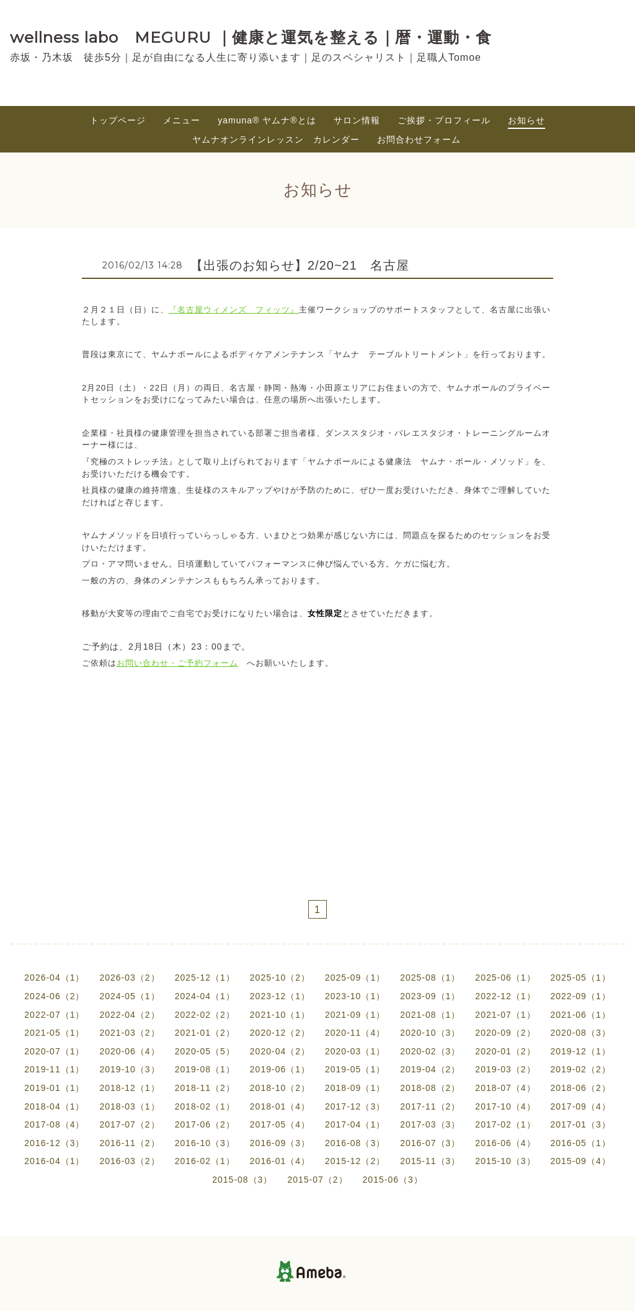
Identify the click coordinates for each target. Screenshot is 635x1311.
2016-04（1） (54, 1161)
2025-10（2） (280, 977)
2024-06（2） (54, 996)
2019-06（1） (280, 1069)
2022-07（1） (54, 1015)
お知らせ (526, 120)
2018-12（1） (129, 1088)
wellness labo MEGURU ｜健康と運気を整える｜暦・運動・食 (251, 37)
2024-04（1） (205, 996)
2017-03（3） (430, 1124)
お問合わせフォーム (419, 139)
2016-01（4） (280, 1161)
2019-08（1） (205, 1069)
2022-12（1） (505, 996)
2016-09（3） (280, 1143)
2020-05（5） (205, 1051)
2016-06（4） (505, 1143)
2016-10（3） (205, 1143)
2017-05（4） (280, 1124)
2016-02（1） (205, 1161)
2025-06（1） (505, 977)
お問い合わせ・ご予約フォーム (177, 663)
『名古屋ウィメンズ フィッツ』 (234, 309)
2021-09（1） (355, 1015)
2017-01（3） (581, 1124)
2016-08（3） (355, 1143)
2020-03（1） (355, 1051)
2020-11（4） (355, 1033)
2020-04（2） (280, 1051)
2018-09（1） (355, 1088)
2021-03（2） (129, 1033)
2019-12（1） (581, 1051)
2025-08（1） (430, 977)
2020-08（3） (581, 1033)
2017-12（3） (355, 1106)
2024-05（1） (129, 996)
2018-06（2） (581, 1088)
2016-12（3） (54, 1143)
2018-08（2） (430, 1088)
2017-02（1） (505, 1124)
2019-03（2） (505, 1069)
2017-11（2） (430, 1106)
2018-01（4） (280, 1106)
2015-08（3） (242, 1180)
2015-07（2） (317, 1180)
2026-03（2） (129, 977)
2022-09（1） (581, 996)
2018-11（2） (205, 1088)
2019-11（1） (54, 1069)
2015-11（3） (430, 1161)
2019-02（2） (581, 1069)
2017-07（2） (129, 1124)
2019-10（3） (129, 1069)
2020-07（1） (54, 1051)
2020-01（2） (505, 1051)
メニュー (181, 120)
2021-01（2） (205, 1033)
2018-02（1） (205, 1106)
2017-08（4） (54, 1124)
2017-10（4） (505, 1106)
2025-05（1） (581, 977)
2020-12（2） (280, 1033)
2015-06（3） (393, 1180)
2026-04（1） (54, 977)
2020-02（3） (430, 1051)
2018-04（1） (54, 1106)
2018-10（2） (280, 1088)
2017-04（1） (355, 1124)
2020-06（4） (129, 1051)
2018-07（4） (505, 1088)
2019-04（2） (430, 1069)
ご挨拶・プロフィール (444, 120)
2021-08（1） (430, 1015)
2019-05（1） (355, 1069)
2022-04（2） (129, 1015)
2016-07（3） (430, 1143)
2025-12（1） (205, 977)
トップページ (118, 120)
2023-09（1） (430, 996)
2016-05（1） (581, 1143)
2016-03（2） (129, 1161)
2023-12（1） (280, 996)
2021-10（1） (280, 1015)
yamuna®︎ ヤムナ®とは (267, 120)
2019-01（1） (54, 1088)
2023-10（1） (355, 996)
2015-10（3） (505, 1161)
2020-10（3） (430, 1033)
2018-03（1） (129, 1106)
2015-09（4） (581, 1161)
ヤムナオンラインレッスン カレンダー (276, 139)
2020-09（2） (505, 1033)
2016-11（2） (129, 1143)
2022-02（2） (205, 1015)
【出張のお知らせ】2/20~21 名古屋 (306, 265)
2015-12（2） (355, 1161)
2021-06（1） (581, 1015)
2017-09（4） (581, 1106)
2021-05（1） (54, 1033)
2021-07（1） (505, 1015)
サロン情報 (357, 120)
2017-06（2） (205, 1124)
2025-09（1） (355, 977)
